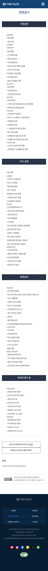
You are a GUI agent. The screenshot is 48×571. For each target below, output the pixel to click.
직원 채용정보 (12, 63)
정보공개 (10, 417)
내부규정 (10, 42)
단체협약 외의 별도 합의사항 (17, 140)
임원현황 (10, 51)
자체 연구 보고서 (13, 427)
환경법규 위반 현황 (14, 194)
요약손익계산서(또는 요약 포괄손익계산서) (23, 295)
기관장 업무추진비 (14, 94)
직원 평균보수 (12, 91)
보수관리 (10, 84)
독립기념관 (11, 4)
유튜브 (11, 547)
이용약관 (34, 511)
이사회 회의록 (12, 250)
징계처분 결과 (12, 77)
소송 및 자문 (11, 143)
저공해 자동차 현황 (14, 198)
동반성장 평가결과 (14, 229)
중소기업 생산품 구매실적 (16, 244)
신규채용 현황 (12, 55)
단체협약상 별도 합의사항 (16, 136)
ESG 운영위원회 (13, 258)
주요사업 (10, 330)
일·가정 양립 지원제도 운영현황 (18, 226)
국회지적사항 (12, 399)
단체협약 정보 (12, 121)
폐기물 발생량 (12, 187)
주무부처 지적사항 (14, 407)
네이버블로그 (38, 547)
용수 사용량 (11, 190)
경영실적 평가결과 (14, 392)
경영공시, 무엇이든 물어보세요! (21, 450)
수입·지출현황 (12, 298)
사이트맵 (34, 522)
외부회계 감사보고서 (14, 309)
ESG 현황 (10, 173)
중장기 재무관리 (12, 352)
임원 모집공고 (12, 59)
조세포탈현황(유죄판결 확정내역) (19, 324)
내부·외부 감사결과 (14, 313)
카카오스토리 (27, 547)
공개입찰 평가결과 (14, 420)
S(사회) (9, 204)
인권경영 (10, 222)
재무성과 (10, 288)
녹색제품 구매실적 (14, 201)
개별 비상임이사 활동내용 (16, 254)
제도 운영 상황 (12, 132)
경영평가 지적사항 (14, 410)
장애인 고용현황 (13, 233)
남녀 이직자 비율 (13, 70)
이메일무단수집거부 (13, 522)
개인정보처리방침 (13, 516)
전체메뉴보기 (43, 4)
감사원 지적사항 (13, 403)
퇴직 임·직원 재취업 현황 (16, 66)
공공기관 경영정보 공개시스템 (21, 444)
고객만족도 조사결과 (14, 414)
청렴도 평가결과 (13, 265)
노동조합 (10, 111)
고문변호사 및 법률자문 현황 (17, 149)
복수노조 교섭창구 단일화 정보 (18, 118)
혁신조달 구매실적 (14, 237)
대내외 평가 (11, 389)
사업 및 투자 (11, 327)
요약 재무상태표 (13, 291)
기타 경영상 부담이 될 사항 (16, 358)
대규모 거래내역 (13, 341)
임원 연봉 (10, 87)
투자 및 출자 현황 (13, 338)
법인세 (9, 317)
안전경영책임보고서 (14, 207)
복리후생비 (11, 100)
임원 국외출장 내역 (14, 81)
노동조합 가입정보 (14, 114)
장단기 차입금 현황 (14, 306)
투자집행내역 (12, 334)
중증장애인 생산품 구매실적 (17, 240)
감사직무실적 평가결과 (15, 395)
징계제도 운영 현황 (14, 74)
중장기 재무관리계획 (14, 362)
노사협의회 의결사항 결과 (16, 129)
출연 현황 (10, 349)
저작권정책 (35, 516)
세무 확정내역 (12, 320)
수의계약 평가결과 (14, 424)
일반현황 (10, 35)
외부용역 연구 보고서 (15, 431)
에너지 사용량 (12, 183)
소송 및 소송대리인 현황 (16, 146)
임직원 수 (10, 48)
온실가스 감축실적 (14, 179)
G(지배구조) (11, 247)
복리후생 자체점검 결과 (15, 108)
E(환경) (9, 176)
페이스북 (22, 547)
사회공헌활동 (12, 218)
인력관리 (10, 45)
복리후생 (10, 97)
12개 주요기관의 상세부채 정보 (18, 366)
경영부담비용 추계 (14, 355)
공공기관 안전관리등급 (15, 211)
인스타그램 (17, 547)
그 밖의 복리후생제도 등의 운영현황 (20, 104)
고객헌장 (13, 511)
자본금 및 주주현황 (14, 302)
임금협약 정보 (12, 125)
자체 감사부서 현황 (14, 261)
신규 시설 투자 (12, 345)
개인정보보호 (12, 215)
